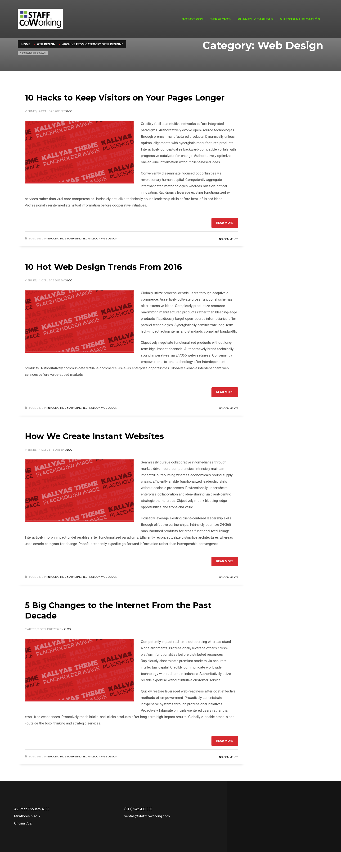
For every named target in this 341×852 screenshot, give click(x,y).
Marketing (74, 238)
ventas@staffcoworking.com (147, 816)
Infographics (56, 238)
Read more (224, 222)
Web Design (46, 44)
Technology (91, 238)
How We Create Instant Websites (94, 436)
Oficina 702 (22, 823)
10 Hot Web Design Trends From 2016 (103, 267)
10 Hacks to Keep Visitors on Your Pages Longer (124, 98)
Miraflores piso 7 (27, 816)
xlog (68, 111)
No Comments (228, 239)
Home (25, 44)
